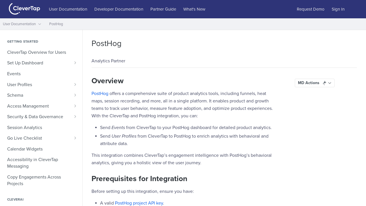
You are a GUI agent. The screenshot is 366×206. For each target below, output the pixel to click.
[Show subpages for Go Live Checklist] (75, 138)
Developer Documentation (118, 9)
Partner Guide (163, 9)
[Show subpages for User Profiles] (75, 84)
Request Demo (311, 9)
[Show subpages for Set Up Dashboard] (75, 62)
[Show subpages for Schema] (75, 95)
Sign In (338, 9)
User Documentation (68, 9)
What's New (194, 9)
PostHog (100, 93)
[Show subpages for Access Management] (75, 106)
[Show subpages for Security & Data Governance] (75, 116)
